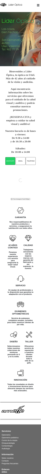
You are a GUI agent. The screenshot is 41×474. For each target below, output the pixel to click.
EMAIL (20, 161)
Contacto (5, 461)
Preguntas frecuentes (5, 463)
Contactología (5, 446)
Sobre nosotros (5, 458)
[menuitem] (5, 435)
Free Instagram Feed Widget (20, 199)
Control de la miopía (5, 440)
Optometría (5, 435)
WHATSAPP (10, 161)
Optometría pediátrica (5, 438)
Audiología (5, 448)
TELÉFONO (31, 161)
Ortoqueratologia (5, 443)
